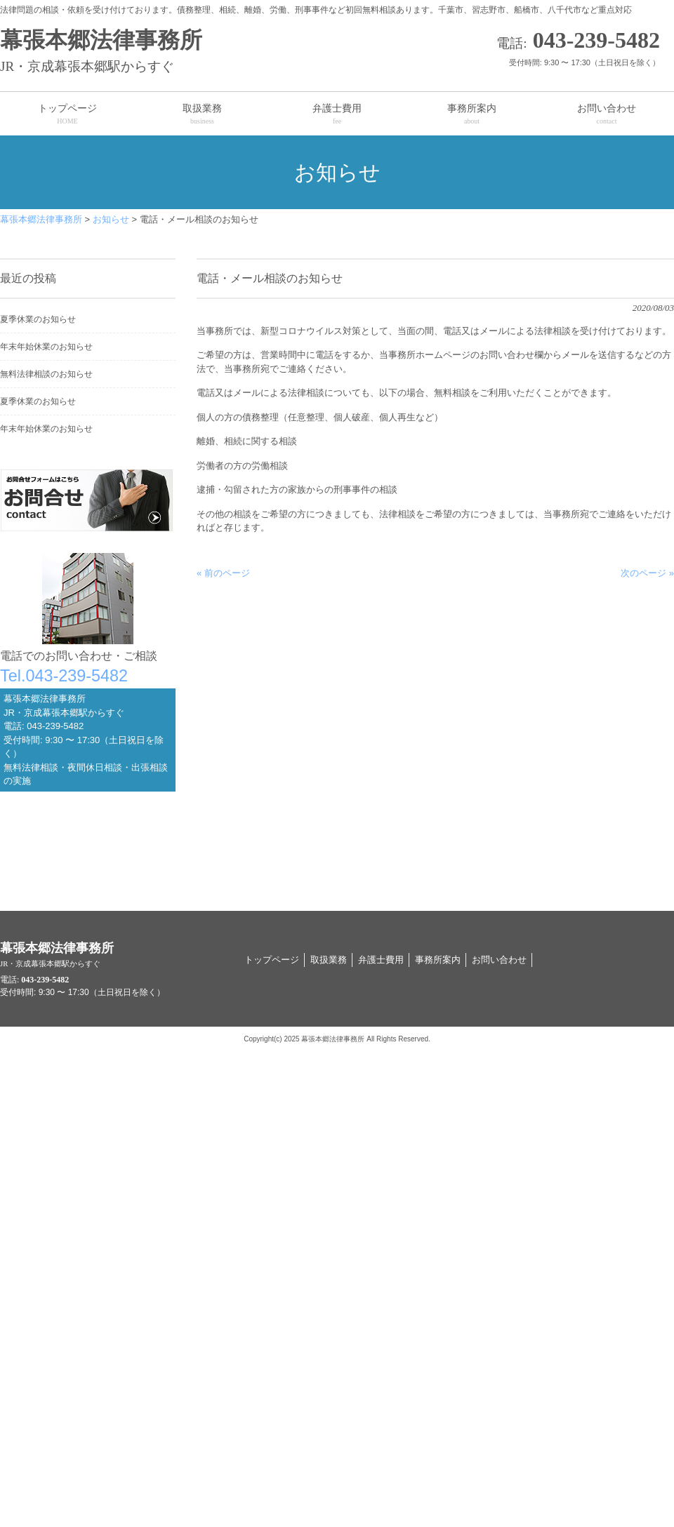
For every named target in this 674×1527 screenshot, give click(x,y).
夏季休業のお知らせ (38, 319)
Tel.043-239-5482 (64, 676)
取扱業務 (328, 959)
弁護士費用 (381, 959)
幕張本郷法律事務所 (175, 52)
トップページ (271, 959)
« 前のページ (223, 573)
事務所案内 (438, 959)
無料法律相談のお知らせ (46, 374)
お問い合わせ (499, 959)
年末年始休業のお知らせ (46, 347)
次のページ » (647, 573)
